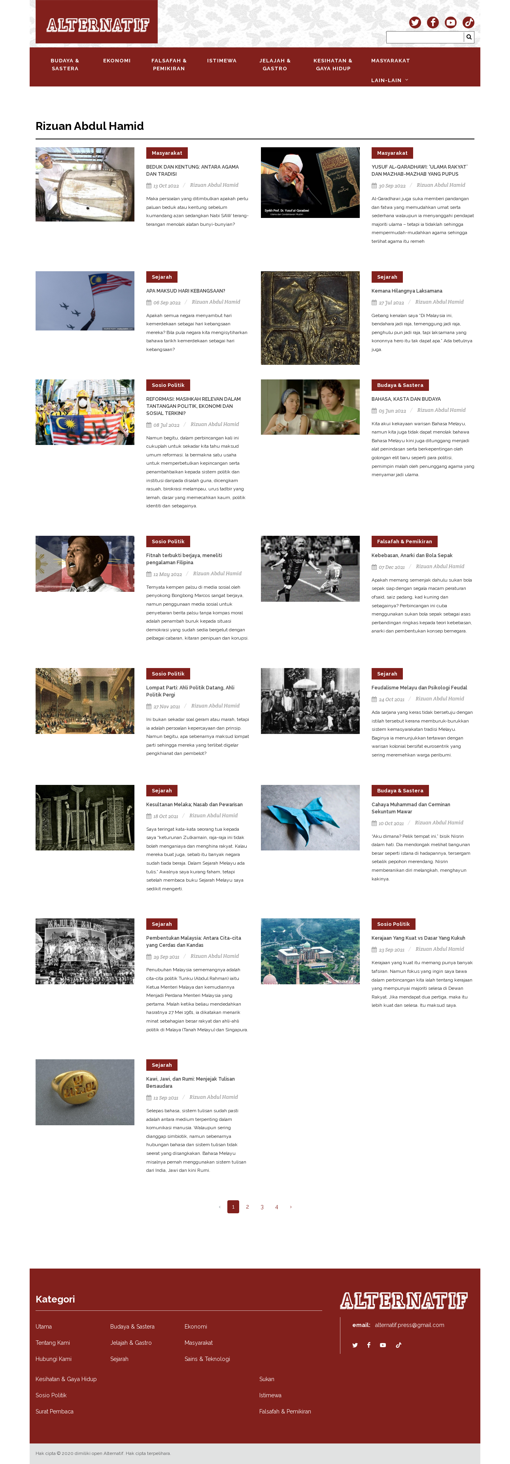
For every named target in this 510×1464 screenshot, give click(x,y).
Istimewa (270, 1395)
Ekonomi (196, 1326)
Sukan (266, 1379)
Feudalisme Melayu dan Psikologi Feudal (419, 688)
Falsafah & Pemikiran (404, 541)
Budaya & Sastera (400, 385)
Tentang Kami (53, 1343)
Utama (44, 1326)
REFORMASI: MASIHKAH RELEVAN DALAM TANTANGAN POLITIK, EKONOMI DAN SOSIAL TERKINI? (193, 406)
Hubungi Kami (54, 1359)
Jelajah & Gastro (131, 1343)
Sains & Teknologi (207, 1359)
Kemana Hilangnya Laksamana (407, 291)
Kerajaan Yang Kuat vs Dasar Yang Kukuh (418, 938)
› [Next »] (291, 1206)
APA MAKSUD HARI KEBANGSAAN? (185, 291)
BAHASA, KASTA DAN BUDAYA (406, 399)
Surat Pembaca (55, 1411)
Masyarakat (167, 153)
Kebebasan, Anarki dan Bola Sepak (412, 555)
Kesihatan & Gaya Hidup (66, 1379)
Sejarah (162, 277)
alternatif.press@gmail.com (409, 1325)
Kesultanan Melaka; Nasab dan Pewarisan (194, 804)
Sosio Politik (168, 385)
